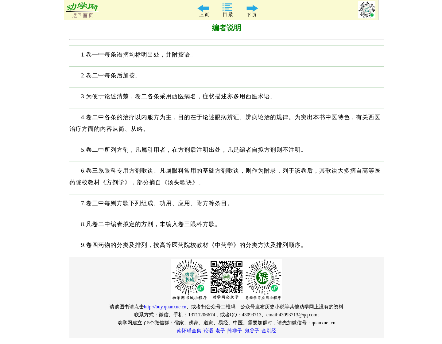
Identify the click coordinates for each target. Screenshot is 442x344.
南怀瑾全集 (189, 330)
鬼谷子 (252, 330)
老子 (220, 330)
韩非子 (234, 330)
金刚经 (269, 330)
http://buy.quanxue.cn (165, 306)
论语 (208, 330)
